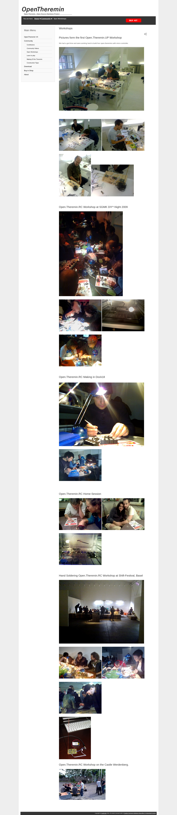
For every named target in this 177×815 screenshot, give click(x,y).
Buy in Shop (28, 71)
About (26, 75)
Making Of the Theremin (34, 59)
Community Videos (33, 48)
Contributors (31, 45)
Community (45, 19)
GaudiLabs (104, 813)
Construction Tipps (33, 63)
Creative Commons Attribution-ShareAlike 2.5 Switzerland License (140, 813)
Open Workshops (32, 52)
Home (36, 19)
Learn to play (31, 55)
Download (28, 66)
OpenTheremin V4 (31, 37)
